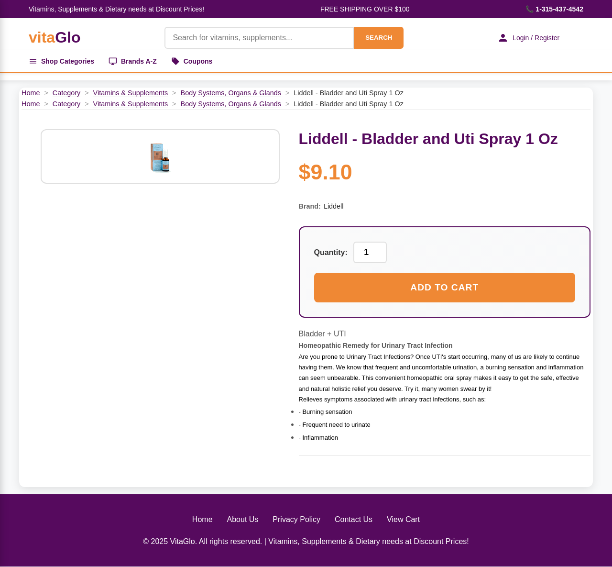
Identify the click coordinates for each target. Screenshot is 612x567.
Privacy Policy (296, 519)
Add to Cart (444, 287)
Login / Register (528, 38)
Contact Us (353, 519)
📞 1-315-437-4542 (554, 9)
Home (31, 93)
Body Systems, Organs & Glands (231, 93)
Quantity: (331, 252)
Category (66, 93)
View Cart (403, 519)
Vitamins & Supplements (130, 93)
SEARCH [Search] (378, 37)
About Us (243, 519)
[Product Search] (259, 38)
